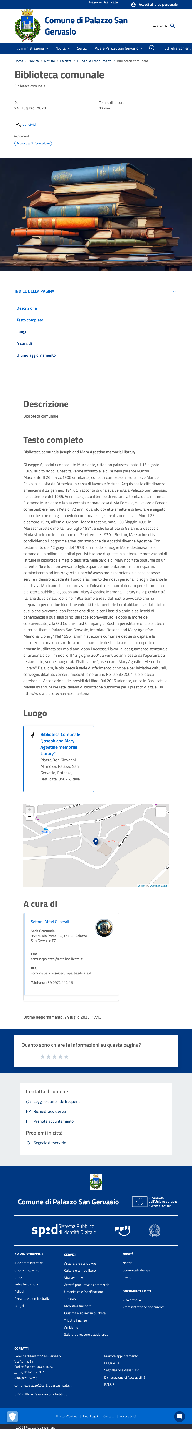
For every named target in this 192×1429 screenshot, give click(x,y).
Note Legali (90, 1416)
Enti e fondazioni (26, 1284)
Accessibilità (128, 1416)
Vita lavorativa (74, 1277)
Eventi (127, 1277)
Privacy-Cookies (66, 1416)
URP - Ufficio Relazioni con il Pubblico (40, 1394)
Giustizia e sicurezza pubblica (85, 1313)
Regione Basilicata (103, 2)
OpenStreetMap (158, 885)
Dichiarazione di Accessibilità (124, 1377)
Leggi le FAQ (113, 1363)
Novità (34, 61)
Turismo (70, 1299)
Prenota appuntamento (121, 1356)
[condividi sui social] (25, 124)
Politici (19, 1291)
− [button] (29, 816)
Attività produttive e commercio (86, 1284)
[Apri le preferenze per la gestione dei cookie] (12, 1416)
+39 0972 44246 (25, 1378)
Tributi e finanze (75, 1320)
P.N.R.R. (109, 1384)
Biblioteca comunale (132, 61)
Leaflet (141, 885)
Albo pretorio (132, 1299)
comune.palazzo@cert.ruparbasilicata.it (42, 1385)
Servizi (70, 1254)
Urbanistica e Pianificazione (84, 1291)
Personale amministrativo (32, 1298)
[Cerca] (173, 26)
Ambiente (71, 1327)
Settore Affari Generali (50, 922)
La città (66, 61)
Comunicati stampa (136, 1270)
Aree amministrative (29, 1262)
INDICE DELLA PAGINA (34, 291)
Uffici (18, 1277)
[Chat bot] (179, 1416)
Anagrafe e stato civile (80, 1263)
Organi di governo (26, 1270)
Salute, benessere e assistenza (86, 1334)
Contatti (21, 1348)
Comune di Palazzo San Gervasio (86, 25)
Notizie (49, 61)
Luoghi (19, 1305)
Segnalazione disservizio (121, 1370)
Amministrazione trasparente (144, 1307)
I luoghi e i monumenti (94, 61)
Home (18, 61)
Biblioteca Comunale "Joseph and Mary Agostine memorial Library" (60, 744)
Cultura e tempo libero (80, 1270)
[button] (154, 4)
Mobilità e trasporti (77, 1306)
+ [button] (29, 810)
